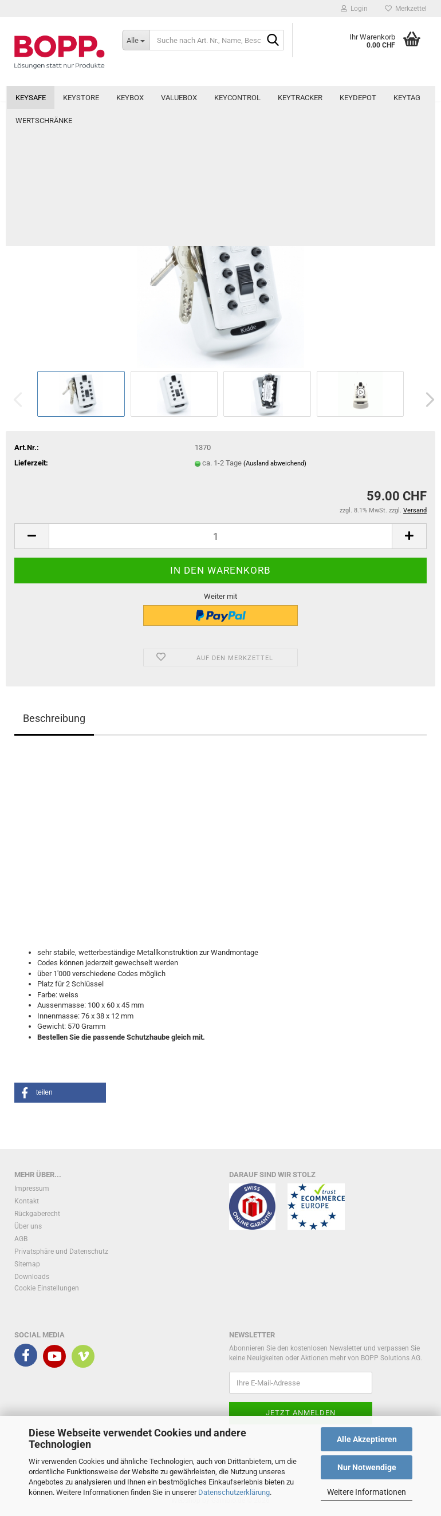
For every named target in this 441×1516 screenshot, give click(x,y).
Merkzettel (406, 9)
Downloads (31, 1277)
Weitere (355, 97)
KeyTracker (300, 97)
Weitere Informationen (366, 1492)
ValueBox (179, 97)
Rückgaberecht (37, 1214)
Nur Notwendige (366, 1467)
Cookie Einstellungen (46, 1288)
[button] (426, 399)
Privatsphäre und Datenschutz (61, 1251)
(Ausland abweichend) (274, 463)
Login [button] (354, 9)
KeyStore (81, 97)
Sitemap (27, 1264)
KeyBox (130, 97)
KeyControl (237, 97)
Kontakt (26, 1201)
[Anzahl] (220, 536)
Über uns (28, 1226)
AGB (20, 1239)
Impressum (31, 1189)
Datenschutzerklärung (234, 1492)
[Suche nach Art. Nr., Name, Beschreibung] (135, 40)
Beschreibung (54, 718)
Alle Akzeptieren (367, 1439)
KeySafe (30, 97)
